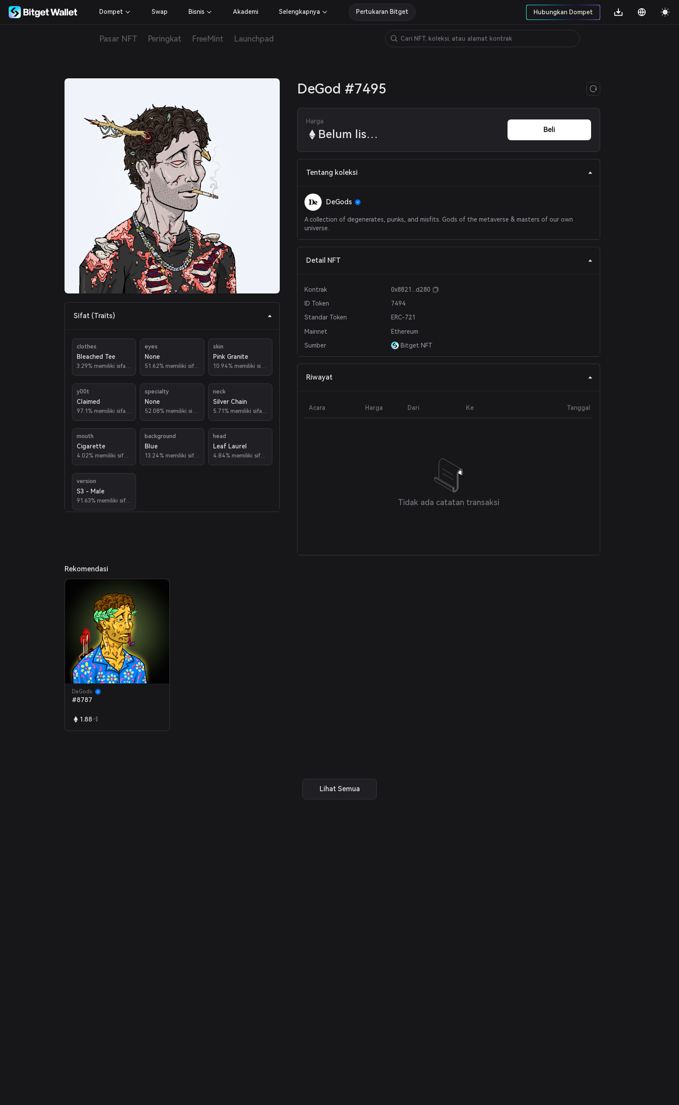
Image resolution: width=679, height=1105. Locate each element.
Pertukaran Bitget (382, 11)
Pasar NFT (118, 38)
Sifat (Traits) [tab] (173, 316)
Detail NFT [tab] (449, 260)
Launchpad (254, 38)
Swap (160, 11)
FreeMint (207, 38)
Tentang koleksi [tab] (449, 172)
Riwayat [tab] (449, 377)
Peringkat (164, 38)
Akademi (245, 11)
